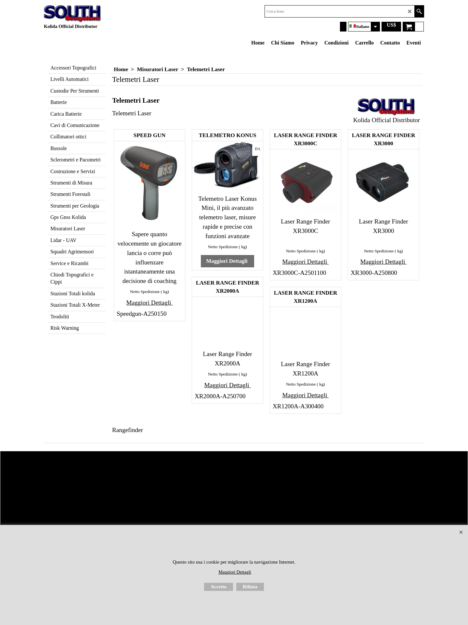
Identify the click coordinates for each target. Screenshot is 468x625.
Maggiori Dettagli (149, 302)
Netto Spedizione (145, 291)
